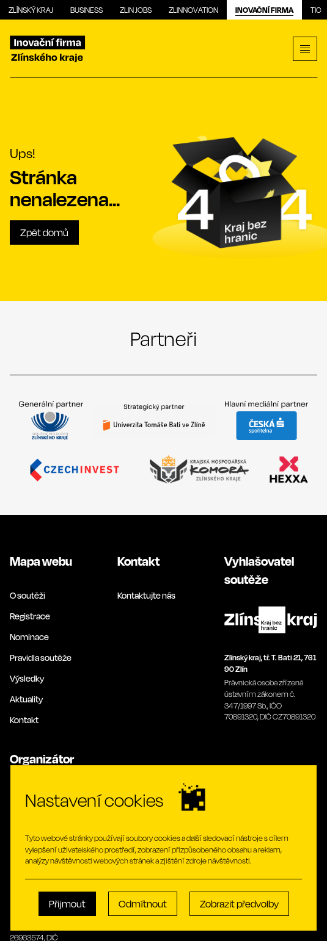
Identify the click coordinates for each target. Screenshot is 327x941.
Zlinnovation (193, 9)
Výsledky (27, 678)
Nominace (29, 636)
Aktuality (26, 699)
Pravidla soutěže (41, 657)
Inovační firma (264, 9)
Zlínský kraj (31, 9)
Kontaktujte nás (146, 595)
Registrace (30, 616)
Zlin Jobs (136, 9)
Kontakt (24, 719)
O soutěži (27, 595)
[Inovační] (48, 49)
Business (86, 9)
